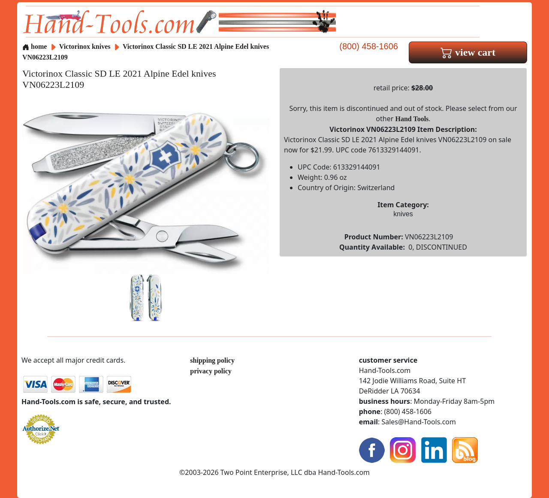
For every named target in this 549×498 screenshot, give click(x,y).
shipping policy (212, 360)
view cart (467, 52)
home (34, 46)
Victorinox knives (85, 46)
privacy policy (210, 371)
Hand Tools (412, 118)
